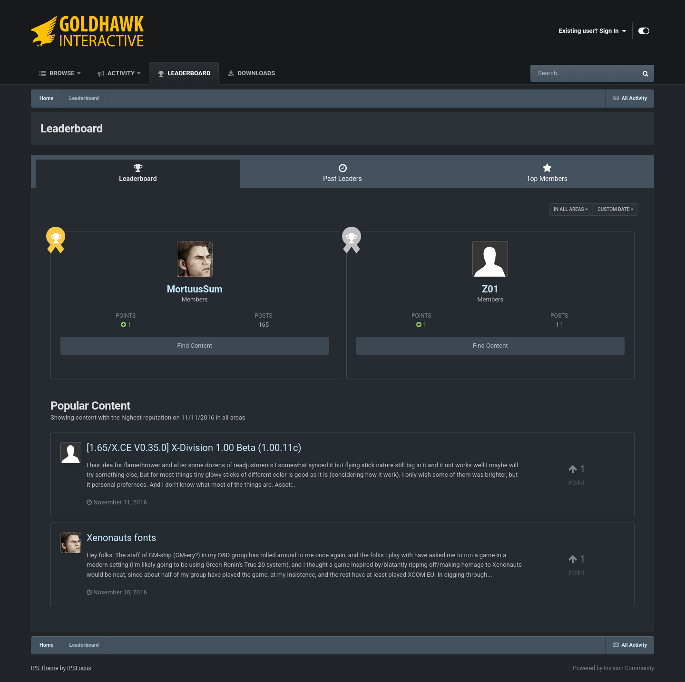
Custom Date (615, 209)
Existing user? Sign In (592, 31)
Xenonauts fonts (121, 537)
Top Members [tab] (547, 172)
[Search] (559, 73)
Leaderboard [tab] (138, 172)
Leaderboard (188, 73)
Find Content (194, 345)
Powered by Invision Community (613, 668)
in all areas (571, 209)
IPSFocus (79, 668)
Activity (121, 73)
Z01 (490, 289)
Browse (62, 73)
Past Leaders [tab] (342, 172)
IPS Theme (45, 668)
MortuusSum (195, 289)
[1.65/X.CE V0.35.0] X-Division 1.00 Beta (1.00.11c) (194, 447)
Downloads (255, 73)
